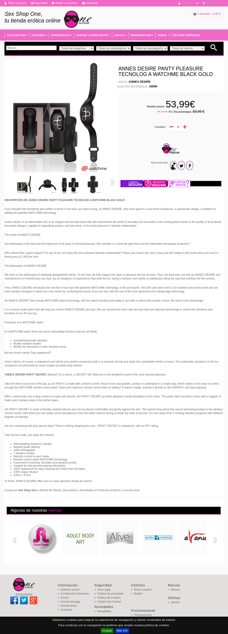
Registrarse (213, 3)
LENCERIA (38, 35)
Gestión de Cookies (109, 601)
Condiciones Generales (75, 593)
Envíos (65, 597)
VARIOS (162, 35)
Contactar (92, 3)
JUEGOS (119, 35)
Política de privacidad (110, 593)
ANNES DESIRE (140, 81)
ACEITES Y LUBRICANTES (92, 35)
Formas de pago (70, 601)
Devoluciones (69, 605)
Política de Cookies (109, 597)
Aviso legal (103, 589)
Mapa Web (40, 3)
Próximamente (143, 615)
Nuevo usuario (143, 589)
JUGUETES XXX (16, 35)
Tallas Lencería (17, 3)
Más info (122, 630)
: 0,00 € (207, 13)
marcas (55, 510)
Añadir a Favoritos (66, 3)
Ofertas (175, 602)
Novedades (104, 611)
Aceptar (107, 630)
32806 (153, 86)
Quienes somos (70, 589)
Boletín (138, 593)
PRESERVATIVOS (140, 35)
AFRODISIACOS (60, 35)
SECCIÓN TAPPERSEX (186, 35)
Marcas (175, 589)
